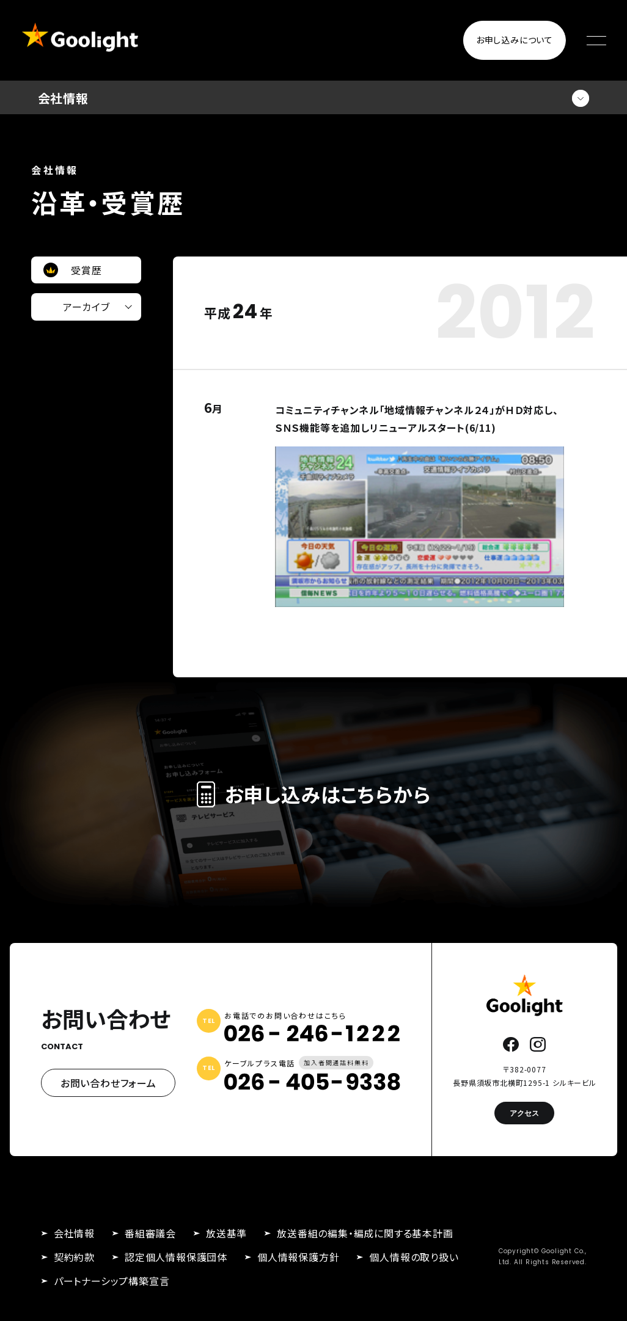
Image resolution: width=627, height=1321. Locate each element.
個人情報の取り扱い (413, 1257)
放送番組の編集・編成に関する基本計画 (365, 1233)
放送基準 (226, 1233)
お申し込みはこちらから (314, 794)
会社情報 (74, 1233)
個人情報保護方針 (298, 1257)
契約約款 (74, 1257)
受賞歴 (86, 270)
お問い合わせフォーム (108, 1082)
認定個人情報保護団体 (176, 1257)
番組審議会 (150, 1233)
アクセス (524, 1113)
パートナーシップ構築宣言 (112, 1280)
